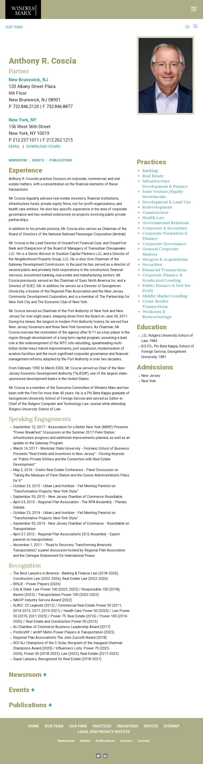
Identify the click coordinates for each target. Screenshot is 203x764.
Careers (126, 741)
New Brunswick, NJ (28, 79)
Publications (105, 741)
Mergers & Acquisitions (165, 259)
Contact (143, 741)
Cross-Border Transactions (155, 304)
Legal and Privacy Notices (104, 731)
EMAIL (14, 146)
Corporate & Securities (164, 228)
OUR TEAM (14, 27)
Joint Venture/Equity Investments (162, 194)
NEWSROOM (18, 160)
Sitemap (171, 726)
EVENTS (38, 160)
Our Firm (78, 726)
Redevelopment (157, 207)
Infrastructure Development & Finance (165, 183)
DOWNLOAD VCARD (43, 146)
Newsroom (66, 741)
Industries (127, 726)
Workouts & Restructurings (157, 314)
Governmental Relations (165, 222)
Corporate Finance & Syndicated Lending (162, 277)
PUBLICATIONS (60, 160)
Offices (151, 726)
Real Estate (153, 175)
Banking (150, 170)
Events (85, 741)
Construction (155, 212)
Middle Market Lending (164, 296)
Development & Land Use (166, 202)
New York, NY (23, 120)
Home (33, 726)
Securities (152, 264)
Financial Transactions (164, 269)
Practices (101, 726)
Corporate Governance (164, 243)
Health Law (153, 217)
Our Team (54, 726)
